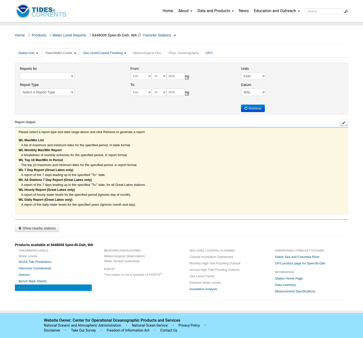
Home (167, 10)
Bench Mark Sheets (33, 281)
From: (135, 69)
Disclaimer (52, 330)
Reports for (28, 69)
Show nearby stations (37, 228)
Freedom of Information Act (128, 330)
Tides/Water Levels (60, 53)
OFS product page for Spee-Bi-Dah (300, 263)
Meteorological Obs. (147, 53)
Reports (24, 287)
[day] (159, 76)
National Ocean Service (150, 325)
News (244, 10)
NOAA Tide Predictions (35, 262)
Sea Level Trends (201, 276)
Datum (246, 85)
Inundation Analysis (203, 289)
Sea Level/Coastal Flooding (104, 53)
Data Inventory (285, 285)
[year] (176, 76)
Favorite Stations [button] (159, 35)
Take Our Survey (84, 330)
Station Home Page (289, 278)
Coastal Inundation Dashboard (211, 257)
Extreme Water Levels (205, 282)
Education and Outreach (277, 10)
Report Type (29, 85)
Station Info (28, 53)
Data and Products (215, 10)
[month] (141, 76)
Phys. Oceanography (184, 53)
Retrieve (253, 108)
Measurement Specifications (295, 291)
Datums (24, 275)
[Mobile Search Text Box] (346, 11)
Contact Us (168, 330)
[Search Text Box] (323, 11)
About (185, 10)
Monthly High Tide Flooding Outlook (215, 263)
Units (245, 69)
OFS (209, 53)
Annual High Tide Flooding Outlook (214, 270)
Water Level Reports (69, 35)
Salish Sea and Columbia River (297, 257)
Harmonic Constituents (35, 268)
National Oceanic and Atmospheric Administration (82, 325)
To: (132, 85)
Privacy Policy (189, 325)
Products (39, 35)
